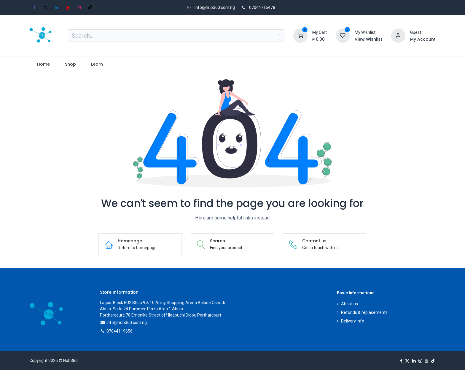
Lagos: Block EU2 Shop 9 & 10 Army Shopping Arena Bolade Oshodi (162, 302)
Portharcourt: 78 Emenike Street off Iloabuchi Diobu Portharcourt (160, 315)
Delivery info (352, 321)
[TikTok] (90, 7)
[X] (46, 7)
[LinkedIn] (56, 7)
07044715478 (262, 7)
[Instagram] (79, 7)
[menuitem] (43, 64)
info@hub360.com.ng (126, 322)
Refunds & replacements (364, 312)
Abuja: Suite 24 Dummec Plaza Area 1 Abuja (141, 308)
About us (349, 303)
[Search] (279, 36)
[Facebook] (34, 7)
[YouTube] (67, 7)
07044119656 (119, 331)
